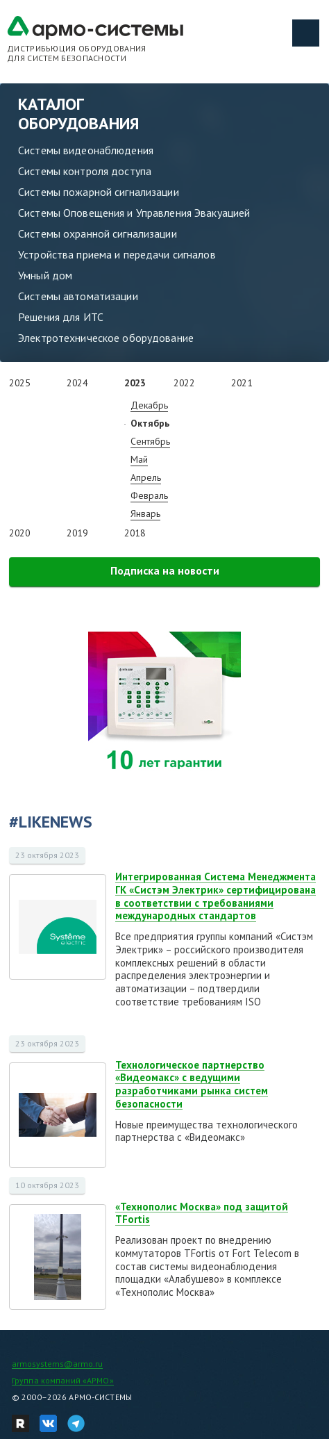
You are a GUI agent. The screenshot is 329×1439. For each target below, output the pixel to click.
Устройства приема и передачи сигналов (117, 254)
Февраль (149, 495)
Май (139, 459)
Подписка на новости (164, 570)
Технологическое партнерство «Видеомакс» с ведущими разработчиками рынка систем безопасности (191, 1084)
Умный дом (45, 275)
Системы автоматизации (78, 296)
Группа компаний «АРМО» (63, 1380)
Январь (145, 513)
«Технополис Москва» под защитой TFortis (201, 1213)
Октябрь (149, 423)
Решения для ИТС (60, 317)
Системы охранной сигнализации (97, 233)
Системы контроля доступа (84, 171)
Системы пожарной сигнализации (98, 192)
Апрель (145, 477)
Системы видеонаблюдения (85, 150)
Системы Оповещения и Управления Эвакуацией (134, 213)
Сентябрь (150, 441)
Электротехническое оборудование (106, 338)
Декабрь (149, 405)
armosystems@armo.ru (57, 1363)
